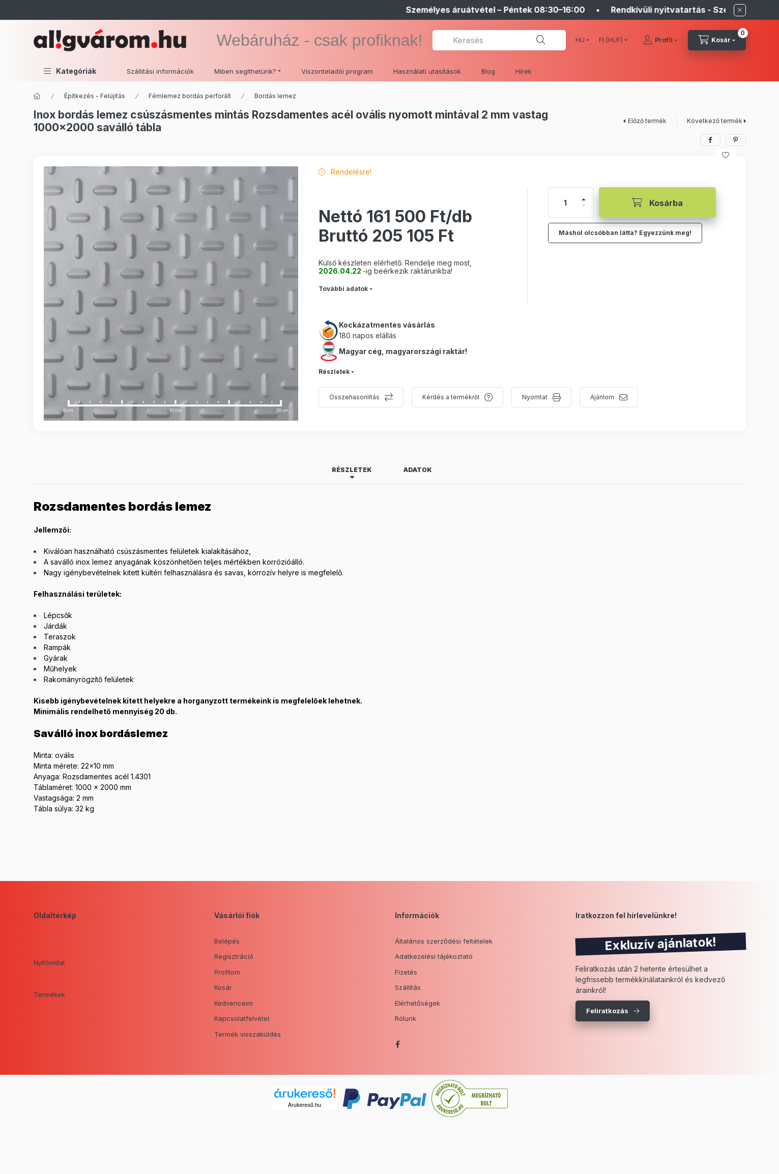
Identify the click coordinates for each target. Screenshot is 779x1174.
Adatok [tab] (417, 470)
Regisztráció (233, 956)
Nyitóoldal (49, 962)
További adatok (343, 288)
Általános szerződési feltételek (444, 941)
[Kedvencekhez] (725, 155)
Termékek (49, 994)
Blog (488, 71)
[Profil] (660, 40)
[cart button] (717, 40)
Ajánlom (602, 397)
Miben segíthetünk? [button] (245, 71)
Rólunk (405, 1018)
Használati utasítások (427, 71)
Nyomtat (534, 397)
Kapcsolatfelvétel (241, 1018)
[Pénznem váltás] (610, 40)
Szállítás (408, 987)
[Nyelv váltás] (580, 40)
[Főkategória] (37, 96)
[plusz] (584, 199)
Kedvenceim (233, 1003)
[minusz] (584, 205)
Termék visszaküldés (247, 1034)
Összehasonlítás (354, 397)
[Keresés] (541, 40)
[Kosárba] (657, 202)
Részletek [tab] (352, 470)
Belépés (227, 941)
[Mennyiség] (565, 202)
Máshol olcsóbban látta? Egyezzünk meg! (625, 233)
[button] (70, 71)
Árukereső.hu (304, 1105)
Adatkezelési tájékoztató (434, 956)
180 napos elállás (367, 335)
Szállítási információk (160, 71)
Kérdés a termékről (450, 397)
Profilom (227, 972)
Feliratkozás (607, 1011)
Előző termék (647, 121)
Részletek (334, 371)
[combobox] (498, 40)
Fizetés (406, 972)
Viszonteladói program (337, 71)
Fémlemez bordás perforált (190, 96)
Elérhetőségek (417, 1003)
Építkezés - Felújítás (94, 96)
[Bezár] (740, 10)
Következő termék (714, 121)
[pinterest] (736, 140)
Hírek (523, 71)
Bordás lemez (275, 96)
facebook (398, 1044)
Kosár (223, 987)
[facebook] (710, 140)
